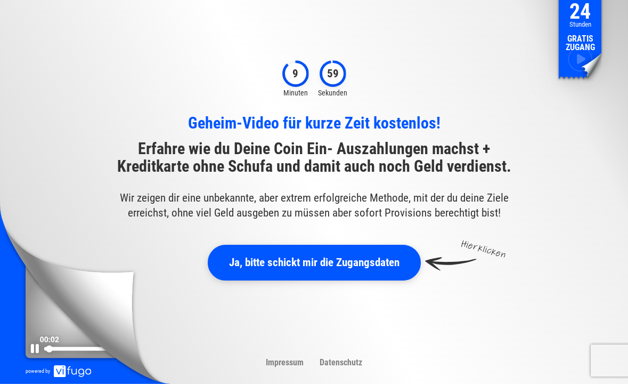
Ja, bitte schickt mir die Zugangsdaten (314, 262)
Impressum (285, 362)
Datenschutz (341, 362)
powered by (58, 370)
